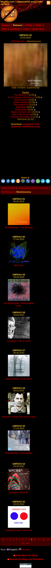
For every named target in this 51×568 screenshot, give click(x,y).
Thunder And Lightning (21, 117)
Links (26, 29)
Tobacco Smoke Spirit (21, 112)
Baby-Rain (21, 107)
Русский (24, 549)
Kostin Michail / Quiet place (19, 379)
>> (27, 543)
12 (43, 539)
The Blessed (7, 192)
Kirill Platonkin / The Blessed (19, 227)
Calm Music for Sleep (25, 555)
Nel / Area (19, 265)
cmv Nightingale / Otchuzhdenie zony (18, 304)
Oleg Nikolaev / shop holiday (19, 453)
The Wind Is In (21, 95)
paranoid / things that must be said (18, 417)
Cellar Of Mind (8, 188)
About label (38, 29)
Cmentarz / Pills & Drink (18, 341)
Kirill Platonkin (17, 41)
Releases (17, 25)
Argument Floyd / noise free (18, 530)
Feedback (15, 29)
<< (3, 539)
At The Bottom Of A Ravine (21, 97)
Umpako (5, 25)
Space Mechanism (21, 114)
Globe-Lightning (21, 102)
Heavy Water (21, 109)
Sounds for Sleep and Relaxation (25, 559)
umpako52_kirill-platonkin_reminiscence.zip (25, 125)
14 (23, 543)
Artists (29, 25)
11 (39, 539)
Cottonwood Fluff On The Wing (33, 188)
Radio (38, 25)
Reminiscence (21, 100)
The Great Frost (21, 105)
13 (48, 539)
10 (35, 539)
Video (4, 29)
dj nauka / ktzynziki (19, 492)
